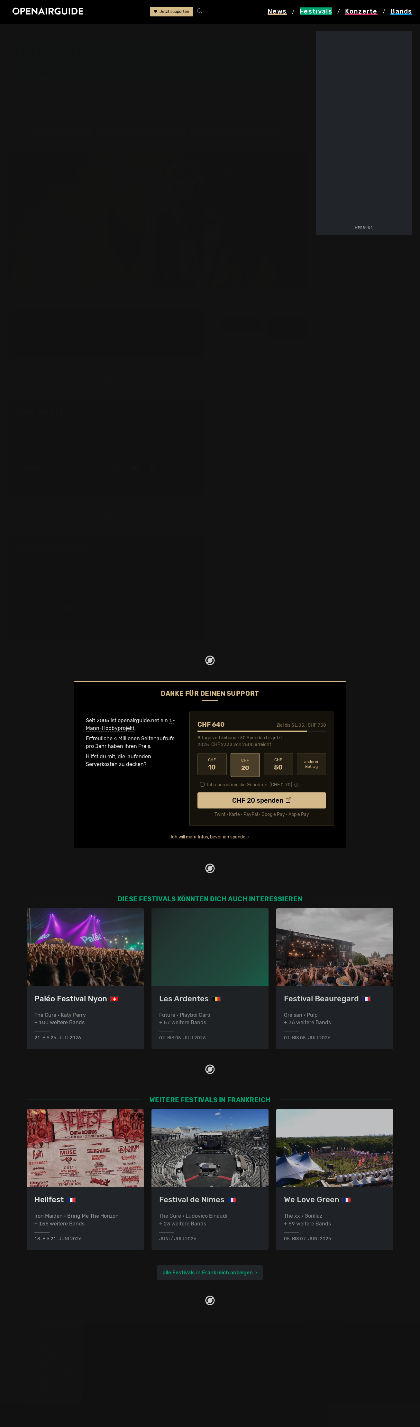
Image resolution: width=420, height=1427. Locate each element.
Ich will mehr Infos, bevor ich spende (208, 811)
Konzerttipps (135, 1330)
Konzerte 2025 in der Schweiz (156, 1377)
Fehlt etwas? (186, 523)
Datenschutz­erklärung (241, 1353)
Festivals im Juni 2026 (54, 1369)
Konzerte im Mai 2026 (146, 1361)
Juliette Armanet (41, 459)
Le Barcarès (236, 57)
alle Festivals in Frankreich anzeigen (208, 1248)
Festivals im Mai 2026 (53, 1361)
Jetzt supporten (171, 12)
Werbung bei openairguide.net (250, 1346)
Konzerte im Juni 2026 (147, 1369)
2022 (121, 300)
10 (212, 740)
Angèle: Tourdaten (52, 523)
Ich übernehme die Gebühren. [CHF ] (249, 758)
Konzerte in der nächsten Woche (159, 1353)
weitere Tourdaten (287, 303)
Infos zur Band (241, 301)
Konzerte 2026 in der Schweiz (156, 1384)
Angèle (186, 33)
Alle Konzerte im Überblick (151, 1392)
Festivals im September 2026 (62, 1384)
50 (278, 740)
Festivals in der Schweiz (56, 1338)
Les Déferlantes (117, 33)
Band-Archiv (157, 33)
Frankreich (79, 33)
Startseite (19, 33)
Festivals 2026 (44, 1353)
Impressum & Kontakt (239, 1361)
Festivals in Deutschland (56, 1346)
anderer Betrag (311, 739)
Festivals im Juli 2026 (53, 1377)
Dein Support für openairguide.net (255, 1338)
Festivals (48, 33)
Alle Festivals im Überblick (58, 1392)
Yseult (28, 451)
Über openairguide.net (241, 1330)
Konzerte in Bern (140, 1346)
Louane (30, 443)
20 (245, 740)
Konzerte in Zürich (142, 1338)
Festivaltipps (42, 1330)
